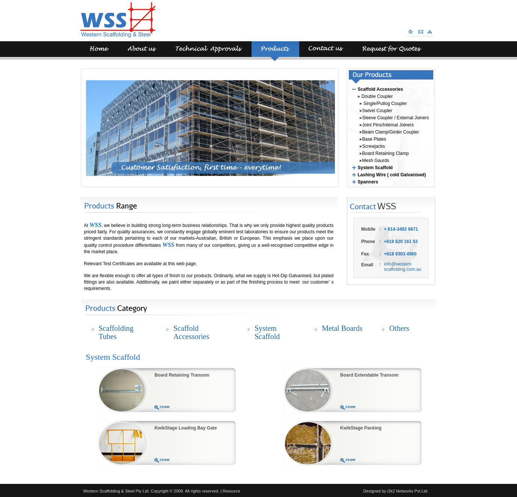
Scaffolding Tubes (116, 332)
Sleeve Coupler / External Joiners (394, 117)
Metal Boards (342, 328)
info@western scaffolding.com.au (402, 266)
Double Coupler (375, 96)
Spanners (368, 182)
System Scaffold (375, 167)
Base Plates (373, 139)
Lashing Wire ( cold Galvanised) (392, 174)
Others (399, 328)
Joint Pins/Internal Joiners (387, 125)
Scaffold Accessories (380, 89)
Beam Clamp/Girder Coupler (389, 132)
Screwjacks (372, 146)
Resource (231, 491)
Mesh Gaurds (374, 160)
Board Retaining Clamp (384, 153)
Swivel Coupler (376, 110)
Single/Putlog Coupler (383, 103)
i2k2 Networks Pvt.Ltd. (407, 491)
